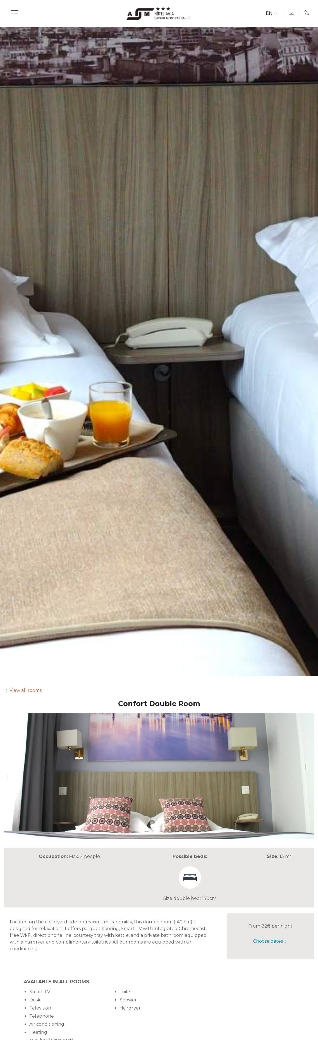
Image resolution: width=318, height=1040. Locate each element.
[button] (8, 776)
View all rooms (25, 690)
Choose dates (268, 941)
